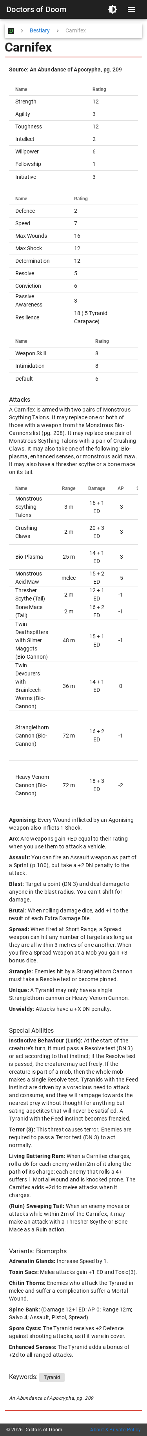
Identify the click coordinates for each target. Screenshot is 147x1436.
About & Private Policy (115, 1429)
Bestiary (40, 30)
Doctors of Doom (36, 9)
